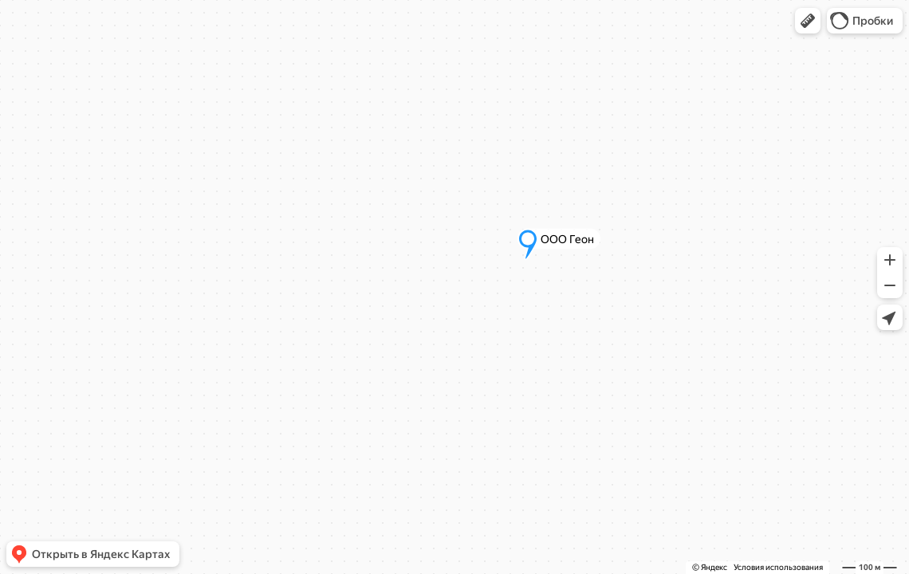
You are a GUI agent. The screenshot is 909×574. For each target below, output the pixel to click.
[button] (807, 20)
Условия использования (778, 567)
